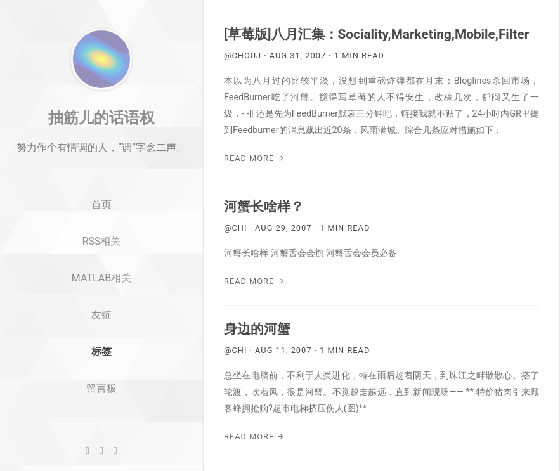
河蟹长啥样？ (264, 206)
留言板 (101, 425)
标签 (101, 388)
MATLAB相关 (101, 315)
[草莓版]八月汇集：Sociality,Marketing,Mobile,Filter (376, 34)
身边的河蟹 (257, 329)
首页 (101, 242)
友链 (101, 351)
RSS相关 (101, 278)
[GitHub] (87, 450)
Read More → (254, 158)
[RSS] (115, 450)
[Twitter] (101, 450)
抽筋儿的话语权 (101, 154)
